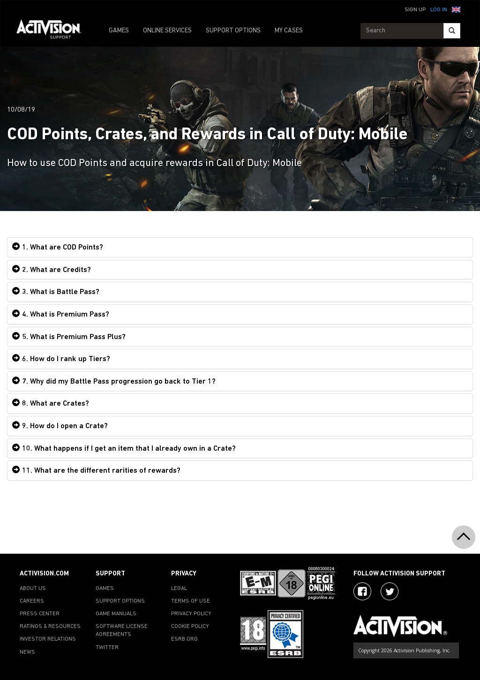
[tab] (240, 247)
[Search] (451, 30)
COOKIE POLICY (190, 626)
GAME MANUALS (116, 614)
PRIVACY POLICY (191, 614)
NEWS (27, 652)
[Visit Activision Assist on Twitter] (389, 591)
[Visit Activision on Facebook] (362, 591)
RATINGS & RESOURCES (50, 626)
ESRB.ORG (184, 639)
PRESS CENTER (40, 614)
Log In (438, 10)
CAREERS (32, 601)
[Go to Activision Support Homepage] (54, 31)
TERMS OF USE (190, 601)
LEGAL (179, 588)
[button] (456, 9)
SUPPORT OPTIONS (233, 30)
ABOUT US (33, 588)
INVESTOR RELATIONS (48, 639)
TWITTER (107, 647)
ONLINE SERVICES (167, 30)
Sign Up (415, 10)
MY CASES (289, 30)
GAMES (119, 30)
